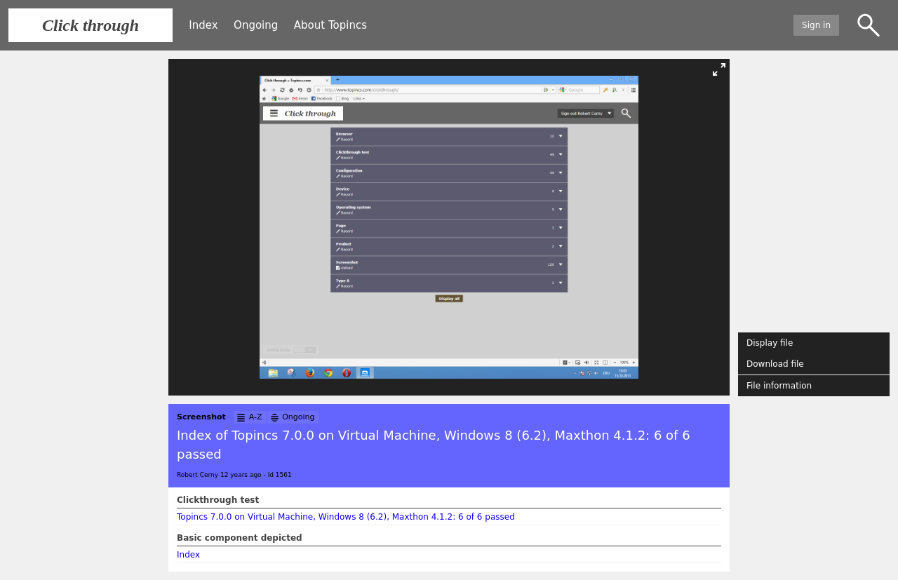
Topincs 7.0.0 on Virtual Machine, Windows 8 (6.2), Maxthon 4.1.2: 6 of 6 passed (346, 517)
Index (203, 25)
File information (779, 386)
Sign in (816, 25)
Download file (775, 364)
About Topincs (330, 25)
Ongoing (256, 25)
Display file (769, 343)
